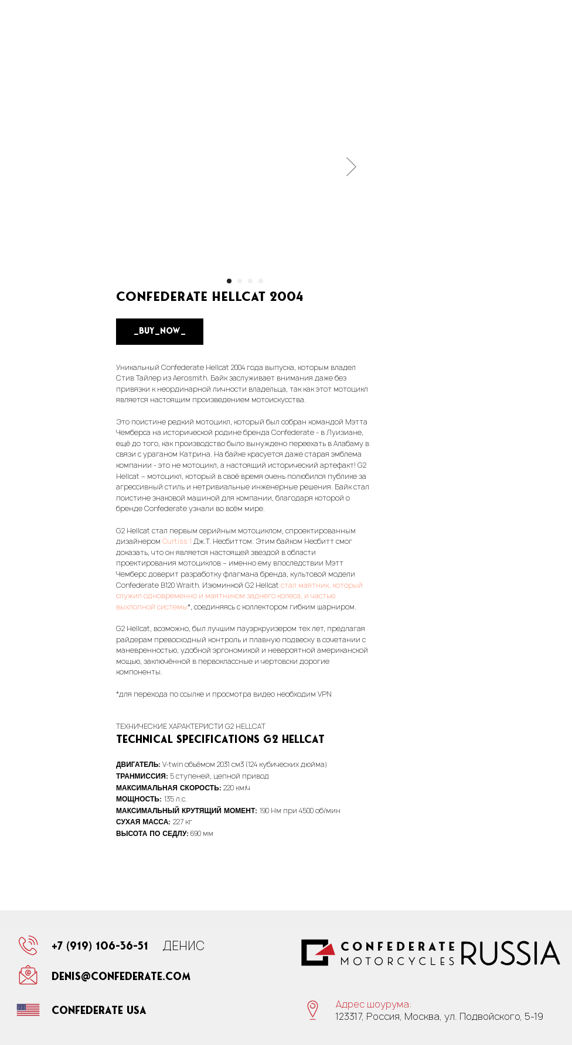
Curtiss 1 (177, 541)
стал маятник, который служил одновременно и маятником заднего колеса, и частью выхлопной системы (239, 596)
